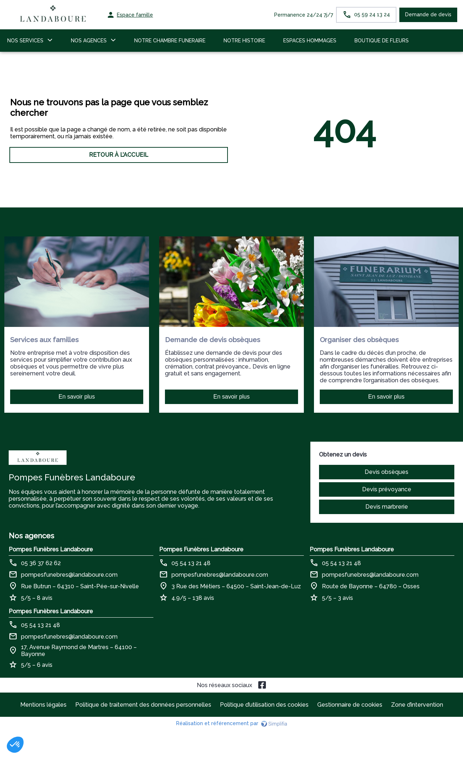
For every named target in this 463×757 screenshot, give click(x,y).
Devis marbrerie (386, 506)
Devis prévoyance (386, 489)
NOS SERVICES (25, 40)
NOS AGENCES (89, 40)
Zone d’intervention (417, 704)
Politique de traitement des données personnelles (143, 704)
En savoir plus (77, 397)
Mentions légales (43, 704)
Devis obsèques (386, 471)
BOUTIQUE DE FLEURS (381, 40)
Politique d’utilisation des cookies (264, 704)
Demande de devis (428, 14)
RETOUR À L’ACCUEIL (118, 154)
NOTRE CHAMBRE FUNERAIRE (169, 40)
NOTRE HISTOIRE (244, 40)
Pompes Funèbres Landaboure (51, 549)
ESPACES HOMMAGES (309, 40)
